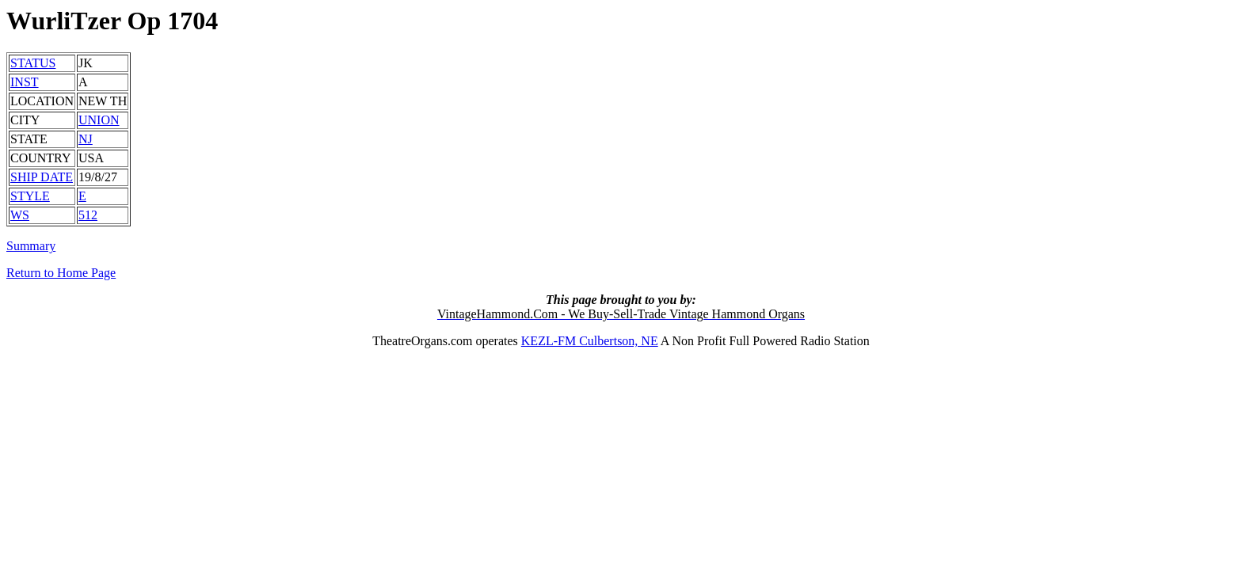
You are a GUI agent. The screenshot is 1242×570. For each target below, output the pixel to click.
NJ (85, 139)
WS (19, 215)
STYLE (30, 196)
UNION (99, 120)
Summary (30, 246)
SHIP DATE (41, 177)
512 (87, 215)
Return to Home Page (61, 272)
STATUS (32, 63)
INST (24, 82)
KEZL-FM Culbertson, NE (589, 341)
